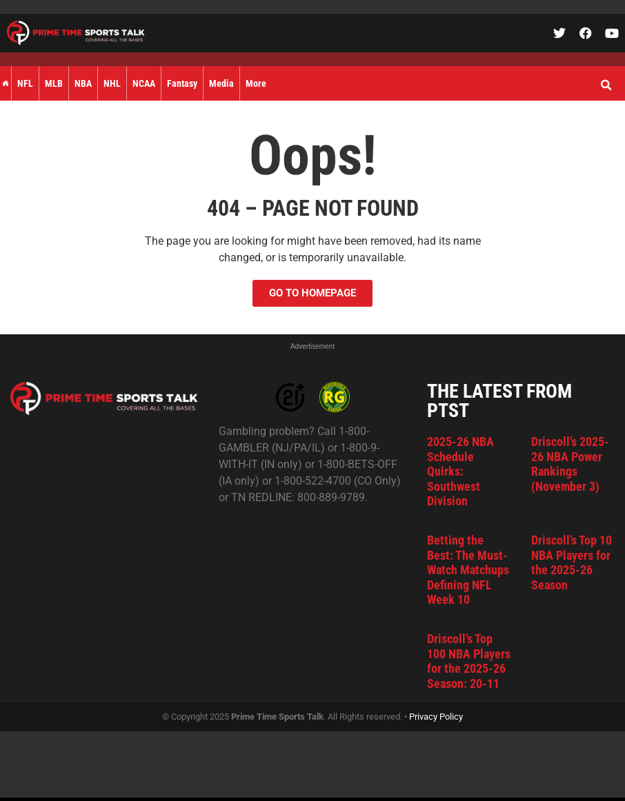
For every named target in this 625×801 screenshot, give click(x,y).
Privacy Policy (436, 716)
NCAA (143, 83)
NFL (25, 83)
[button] (605, 85)
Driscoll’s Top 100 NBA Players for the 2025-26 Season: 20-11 (468, 661)
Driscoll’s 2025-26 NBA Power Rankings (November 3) (570, 464)
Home (5, 83)
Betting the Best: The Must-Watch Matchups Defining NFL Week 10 (468, 570)
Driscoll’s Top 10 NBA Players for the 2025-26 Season (571, 562)
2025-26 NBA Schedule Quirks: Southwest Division (460, 471)
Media (221, 83)
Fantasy (182, 83)
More (256, 83)
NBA (83, 83)
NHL (112, 83)
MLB (54, 83)
